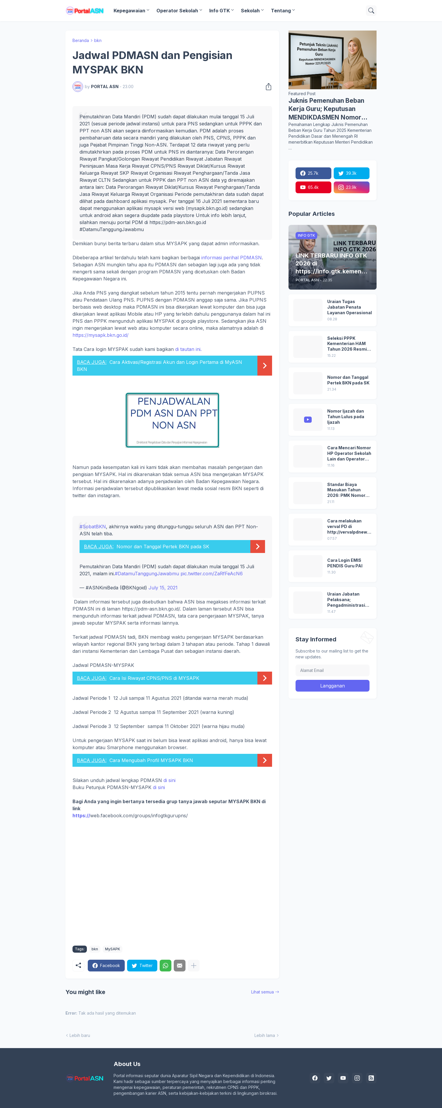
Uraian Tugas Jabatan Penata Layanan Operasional (349, 307)
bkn (98, 40)
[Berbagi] (267, 86)
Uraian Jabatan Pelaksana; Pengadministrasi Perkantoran (346, 599)
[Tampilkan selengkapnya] (194, 965)
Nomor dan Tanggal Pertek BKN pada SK (163, 546)
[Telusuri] (371, 10)
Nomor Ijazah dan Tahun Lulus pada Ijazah (345, 416)
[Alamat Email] (333, 670)
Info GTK (219, 11)
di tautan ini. (172, 361)
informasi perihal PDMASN (231, 257)
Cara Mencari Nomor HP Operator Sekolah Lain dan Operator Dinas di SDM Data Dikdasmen (349, 453)
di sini (169, 780)
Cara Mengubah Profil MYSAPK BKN (151, 760)
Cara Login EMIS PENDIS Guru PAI (344, 563)
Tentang (281, 11)
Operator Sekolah (177, 11)
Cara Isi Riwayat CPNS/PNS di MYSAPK (154, 678)
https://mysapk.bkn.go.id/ (100, 335)
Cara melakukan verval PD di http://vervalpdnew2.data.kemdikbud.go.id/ (349, 526)
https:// (81, 815)
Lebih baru (80, 1035)
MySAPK (112, 949)
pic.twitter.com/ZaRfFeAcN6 (211, 573)
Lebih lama (264, 1035)
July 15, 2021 (163, 588)
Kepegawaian (129, 11)
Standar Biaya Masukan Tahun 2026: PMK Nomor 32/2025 (346, 490)
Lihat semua (262, 991)
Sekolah (250, 11)
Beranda (80, 40)
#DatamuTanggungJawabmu (147, 573)
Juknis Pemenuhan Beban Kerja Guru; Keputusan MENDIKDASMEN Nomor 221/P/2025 (326, 109)
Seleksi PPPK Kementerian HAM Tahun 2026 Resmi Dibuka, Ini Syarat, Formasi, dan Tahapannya (347, 344)
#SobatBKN (93, 526)
